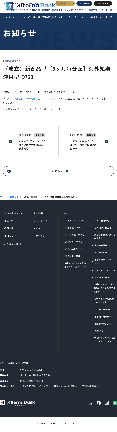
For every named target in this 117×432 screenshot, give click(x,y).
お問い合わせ (40, 237)
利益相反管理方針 (103, 311)
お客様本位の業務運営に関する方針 (104, 302)
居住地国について (73, 243)
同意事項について (73, 229)
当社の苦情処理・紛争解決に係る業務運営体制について (104, 290)
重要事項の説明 (102, 279)
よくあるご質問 (12, 245)
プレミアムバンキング (66, 6)
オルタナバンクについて (16, 17)
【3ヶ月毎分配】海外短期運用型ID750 (25, 98)
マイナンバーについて (75, 222)
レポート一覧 (105, 17)
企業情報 (93, 17)
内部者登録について (74, 236)
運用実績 (46, 17)
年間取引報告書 (72, 257)
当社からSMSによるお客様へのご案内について (75, 268)
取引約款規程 (101, 254)
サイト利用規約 (102, 222)
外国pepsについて (74, 250)
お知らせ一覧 (60, 172)
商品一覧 (36, 17)
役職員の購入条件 (103, 325)
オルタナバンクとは (15, 215)
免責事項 (99, 332)
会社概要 (38, 215)
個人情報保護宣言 (103, 229)
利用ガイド (57, 17)
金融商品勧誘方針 (103, 247)
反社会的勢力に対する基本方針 (104, 238)
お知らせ (68, 17)
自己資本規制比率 (103, 318)
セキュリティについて (105, 272)
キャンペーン (81, 17)
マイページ (84, 6)
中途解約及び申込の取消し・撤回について (104, 341)
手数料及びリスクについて (105, 263)
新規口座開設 (102, 6)
